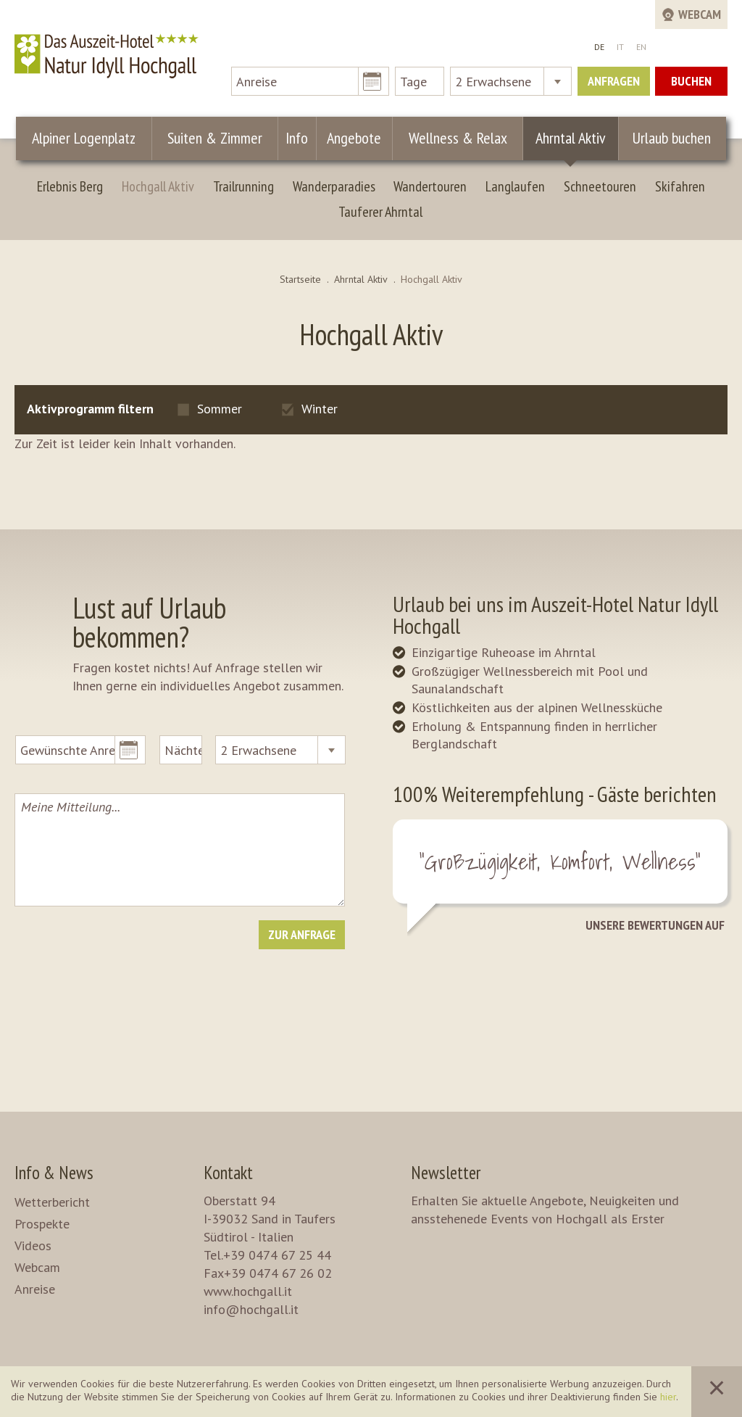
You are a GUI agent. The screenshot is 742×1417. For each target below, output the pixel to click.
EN (641, 46)
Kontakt (228, 1172)
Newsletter (445, 1172)
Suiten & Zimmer (223, 94)
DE (599, 46)
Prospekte (42, 1223)
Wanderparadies (334, 186)
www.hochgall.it (248, 1291)
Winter (319, 408)
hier (668, 1396)
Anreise (34, 1289)
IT (620, 46)
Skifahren (680, 186)
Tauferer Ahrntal (380, 211)
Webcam (37, 1267)
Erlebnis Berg (70, 186)
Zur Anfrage (301, 934)
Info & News (53, 1172)
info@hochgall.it (251, 1309)
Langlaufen (515, 186)
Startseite (300, 279)
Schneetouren (600, 186)
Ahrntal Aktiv (589, 94)
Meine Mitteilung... (179, 849)
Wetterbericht (52, 1202)
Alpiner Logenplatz (86, 94)
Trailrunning (243, 186)
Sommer (219, 408)
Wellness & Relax (471, 94)
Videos (32, 1245)
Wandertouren (430, 186)
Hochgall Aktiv (158, 186)
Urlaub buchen (72, 138)
